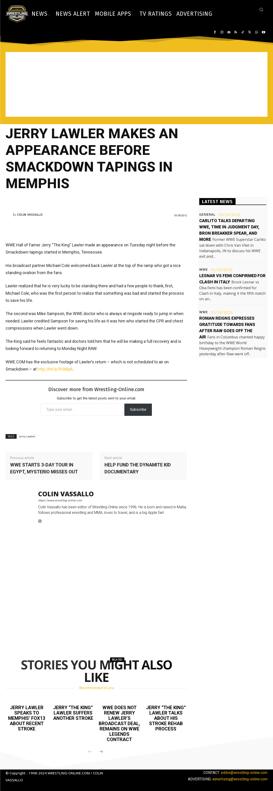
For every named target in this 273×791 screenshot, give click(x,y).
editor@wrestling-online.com (244, 771)
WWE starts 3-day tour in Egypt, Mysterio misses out (44, 468)
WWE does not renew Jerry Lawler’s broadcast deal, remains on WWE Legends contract (119, 723)
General (207, 214)
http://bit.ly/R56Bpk (55, 369)
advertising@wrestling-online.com (239, 777)
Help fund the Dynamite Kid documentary (137, 468)
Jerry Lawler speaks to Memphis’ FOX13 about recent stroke (26, 718)
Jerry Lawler (27, 436)
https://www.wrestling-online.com (60, 500)
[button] (261, 9)
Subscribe (138, 409)
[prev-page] (90, 750)
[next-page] (101, 750)
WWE (203, 269)
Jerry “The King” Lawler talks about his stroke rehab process (166, 718)
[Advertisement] (136, 84)
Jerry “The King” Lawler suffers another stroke (73, 712)
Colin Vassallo (30, 214)
